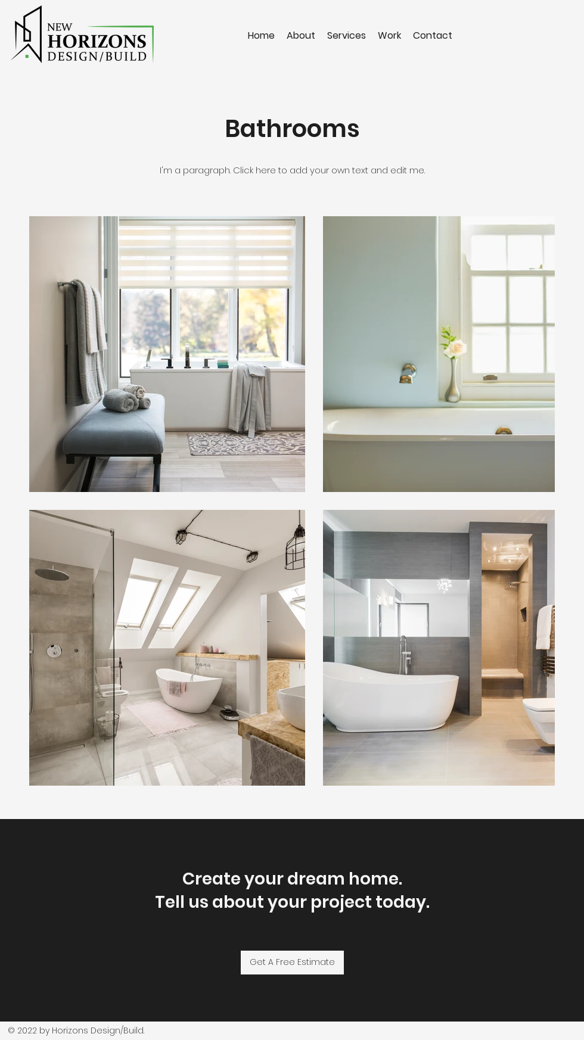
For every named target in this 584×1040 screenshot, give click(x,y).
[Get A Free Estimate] (292, 962)
